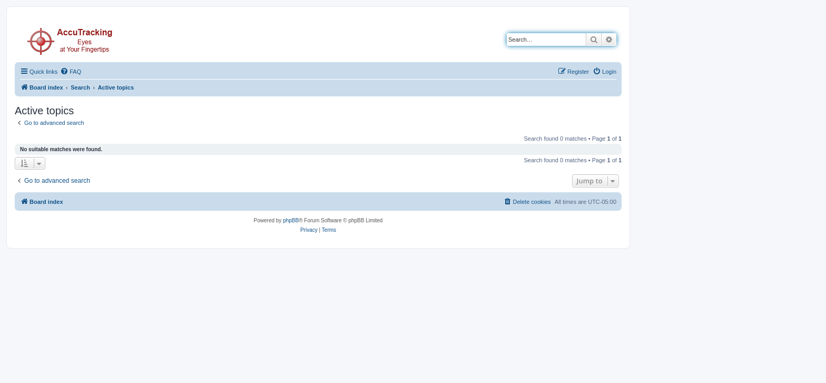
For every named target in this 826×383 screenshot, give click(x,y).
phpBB (291, 220)
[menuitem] (70, 71)
